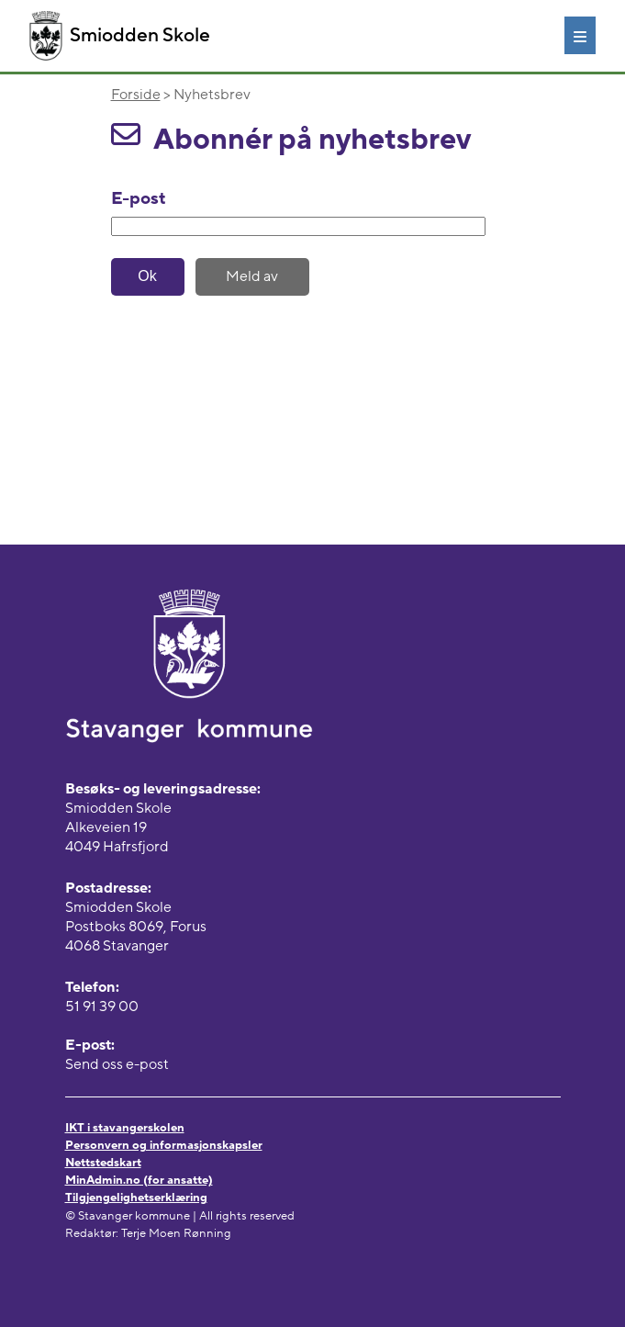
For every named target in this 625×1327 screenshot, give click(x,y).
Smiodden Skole (119, 36)
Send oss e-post (117, 1064)
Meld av (252, 276)
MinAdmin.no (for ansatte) (139, 1180)
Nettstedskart (103, 1162)
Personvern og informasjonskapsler (163, 1145)
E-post (138, 198)
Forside (136, 94)
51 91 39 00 (102, 1006)
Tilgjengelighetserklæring (136, 1197)
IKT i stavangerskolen (124, 1127)
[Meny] (580, 35)
